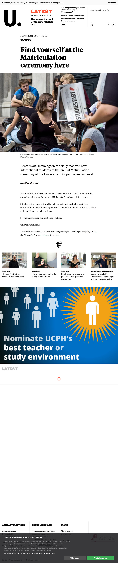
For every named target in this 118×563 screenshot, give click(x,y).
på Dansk (112, 2)
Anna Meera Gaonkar (29, 183)
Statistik (38, 553)
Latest (41, 11)
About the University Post (100, 10)
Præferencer (25, 553)
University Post (8, 2)
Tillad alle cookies (100, 558)
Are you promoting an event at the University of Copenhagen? (73, 9)
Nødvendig (11, 553)
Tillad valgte (74, 558)
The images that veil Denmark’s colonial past (42, 21)
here (59, 217)
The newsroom (67, 531)
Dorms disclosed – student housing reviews (72, 19)
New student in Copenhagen (73, 15)
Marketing (50, 553)
